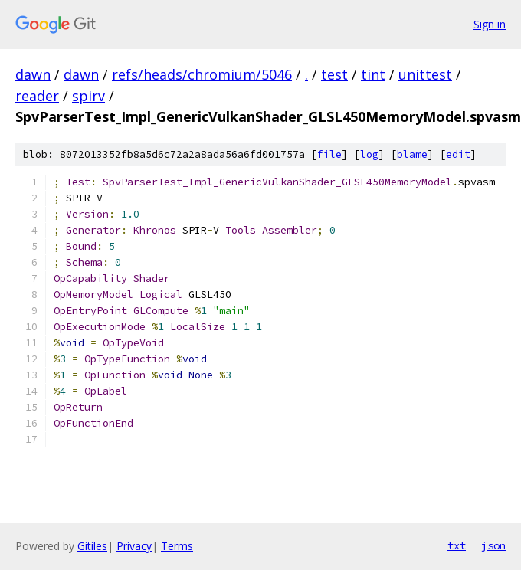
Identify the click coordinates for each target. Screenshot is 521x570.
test (334, 74)
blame (412, 154)
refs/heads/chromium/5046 (202, 74)
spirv (88, 96)
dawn (33, 74)
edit (458, 154)
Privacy (134, 546)
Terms (177, 546)
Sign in (489, 24)
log (369, 154)
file (329, 154)
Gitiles (92, 546)
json (493, 545)
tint (373, 74)
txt (456, 545)
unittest (425, 74)
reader (37, 96)
